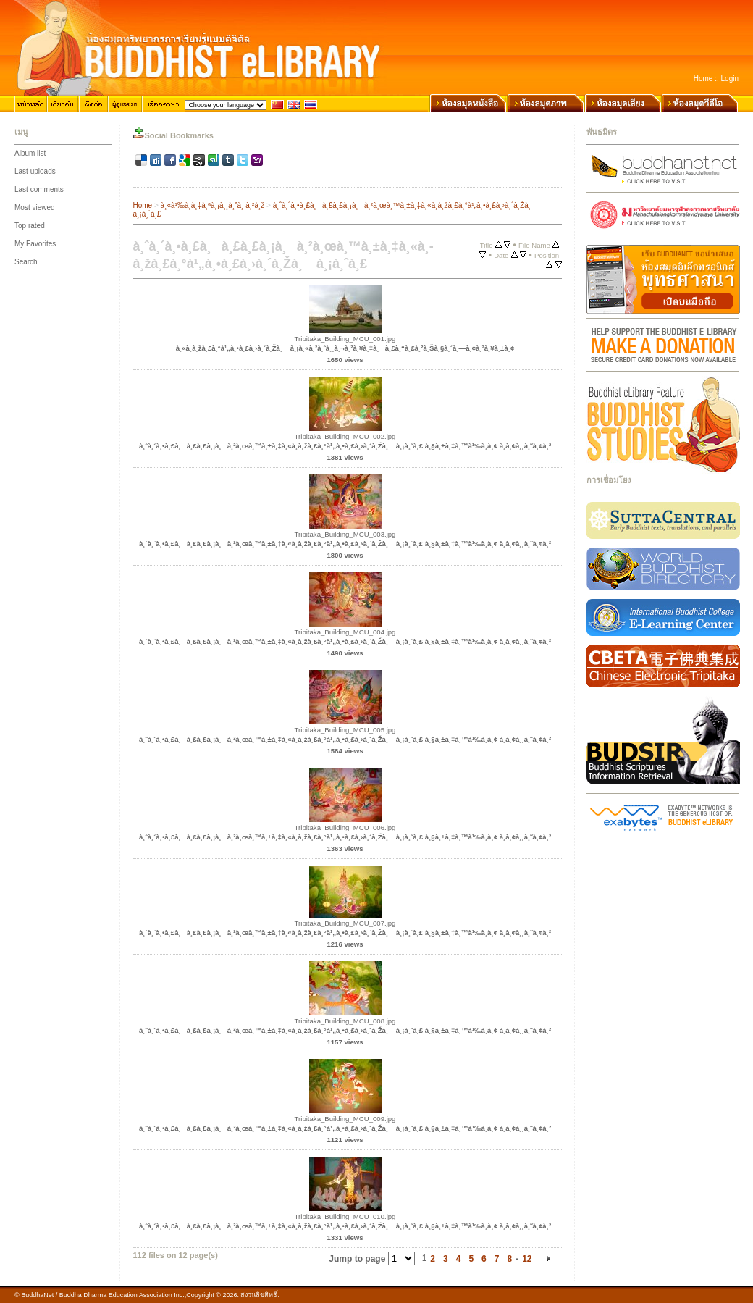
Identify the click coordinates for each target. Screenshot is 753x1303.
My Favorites (35, 244)
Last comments (39, 189)
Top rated (29, 226)
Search (26, 262)
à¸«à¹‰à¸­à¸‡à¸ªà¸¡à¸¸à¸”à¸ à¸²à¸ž (213, 205)
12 (526, 1259)
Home (703, 79)
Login (730, 79)
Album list (30, 153)
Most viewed (34, 207)
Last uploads (35, 171)
